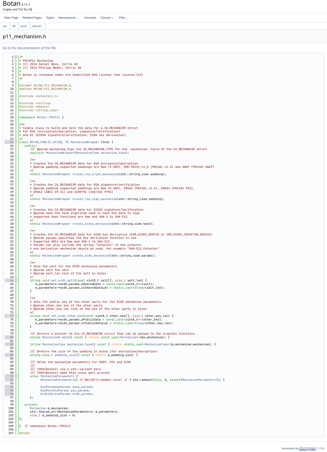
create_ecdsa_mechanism (91, 224)
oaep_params (82, 387)
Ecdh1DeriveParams (56, 394)
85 (9, 355)
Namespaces (68, 17)
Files (124, 17)
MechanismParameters (57, 376)
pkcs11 (37, 26)
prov (24, 26)
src (5, 26)
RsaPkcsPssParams (55, 390)
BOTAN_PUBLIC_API (44, 142)
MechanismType (87, 153)
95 (9, 390)
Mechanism (50, 337)
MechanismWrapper (85, 142)
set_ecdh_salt (62, 280)
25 (9, 142)
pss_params (79, 390)
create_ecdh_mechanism (91, 256)
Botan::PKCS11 (48, 117)
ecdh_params (82, 394)
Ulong (138, 288)
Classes (107, 17)
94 (9, 387)
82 (9, 344)
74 (9, 316)
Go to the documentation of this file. (30, 48)
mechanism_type (113, 153)
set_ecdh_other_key (67, 316)
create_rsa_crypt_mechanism (95, 174)
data (65, 337)
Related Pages (32, 17)
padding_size (65, 355)
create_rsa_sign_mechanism (94, 199)
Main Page (11, 17)
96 (9, 394)
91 (9, 376)
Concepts (90, 17)
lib (13, 26)
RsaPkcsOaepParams (56, 387)
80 (9, 337)
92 (9, 380)
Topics (50, 17)
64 (9, 280)
